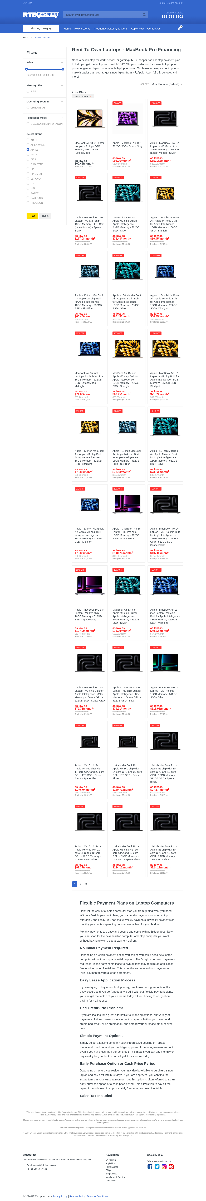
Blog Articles (111, 1174)
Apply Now (110, 1163)
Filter (32, 215)
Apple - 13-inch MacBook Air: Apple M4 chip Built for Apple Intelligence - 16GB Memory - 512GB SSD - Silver (164, 457)
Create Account (174, 3)
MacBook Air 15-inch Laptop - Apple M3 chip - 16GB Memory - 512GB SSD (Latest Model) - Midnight (89, 380)
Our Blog (27, 3)
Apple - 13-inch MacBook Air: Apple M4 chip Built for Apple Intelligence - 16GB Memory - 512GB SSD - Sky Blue (126, 457)
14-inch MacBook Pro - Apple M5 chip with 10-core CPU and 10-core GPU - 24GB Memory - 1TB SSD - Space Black (126, 853)
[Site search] (102, 14)
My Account (111, 1160)
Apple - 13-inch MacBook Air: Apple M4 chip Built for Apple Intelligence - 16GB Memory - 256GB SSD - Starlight (164, 224)
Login (162, 3)
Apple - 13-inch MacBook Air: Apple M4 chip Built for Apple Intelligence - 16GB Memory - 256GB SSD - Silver (126, 302)
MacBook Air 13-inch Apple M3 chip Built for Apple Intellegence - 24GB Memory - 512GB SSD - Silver (126, 616)
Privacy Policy (59, 1196)
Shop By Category (40, 28)
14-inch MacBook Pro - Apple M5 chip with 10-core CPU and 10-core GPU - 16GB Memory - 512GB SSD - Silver (88, 853)
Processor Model (45, 117)
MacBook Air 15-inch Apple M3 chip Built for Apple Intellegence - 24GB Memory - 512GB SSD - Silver (126, 224)
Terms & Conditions (97, 1196)
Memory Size (45, 85)
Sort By (144, 84)
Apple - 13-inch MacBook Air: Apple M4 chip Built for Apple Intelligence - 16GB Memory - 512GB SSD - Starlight (89, 457)
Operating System (45, 101)
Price (45, 62)
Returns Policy (77, 1196)
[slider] (26, 69)
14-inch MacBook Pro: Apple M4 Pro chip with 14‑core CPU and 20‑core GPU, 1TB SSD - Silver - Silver (127, 772)
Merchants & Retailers (116, 1177)
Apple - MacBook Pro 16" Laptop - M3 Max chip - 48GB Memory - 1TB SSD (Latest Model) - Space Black (90, 224)
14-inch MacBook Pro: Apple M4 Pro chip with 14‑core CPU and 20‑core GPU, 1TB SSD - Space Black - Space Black (89, 772)
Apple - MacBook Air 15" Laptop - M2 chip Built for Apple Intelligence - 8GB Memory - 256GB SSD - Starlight (164, 380)
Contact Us (111, 1180)
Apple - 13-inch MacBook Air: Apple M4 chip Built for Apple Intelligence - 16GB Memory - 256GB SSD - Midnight (164, 302)
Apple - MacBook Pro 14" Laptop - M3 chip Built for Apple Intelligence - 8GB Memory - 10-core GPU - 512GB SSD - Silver (126, 694)
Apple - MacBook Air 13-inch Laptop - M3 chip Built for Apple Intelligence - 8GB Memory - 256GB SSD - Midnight (165, 616)
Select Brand (45, 133)
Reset (45, 215)
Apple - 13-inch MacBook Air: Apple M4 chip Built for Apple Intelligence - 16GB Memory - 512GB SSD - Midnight (89, 535)
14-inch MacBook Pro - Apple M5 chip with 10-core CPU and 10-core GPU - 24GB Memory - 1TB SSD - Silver (163, 853)
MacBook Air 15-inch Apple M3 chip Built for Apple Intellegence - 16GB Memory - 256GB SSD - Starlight (126, 380)
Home (25, 37)
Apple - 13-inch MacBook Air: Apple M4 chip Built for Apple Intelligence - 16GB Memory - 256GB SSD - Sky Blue (89, 302)
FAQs (108, 1170)
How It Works (112, 1167)
